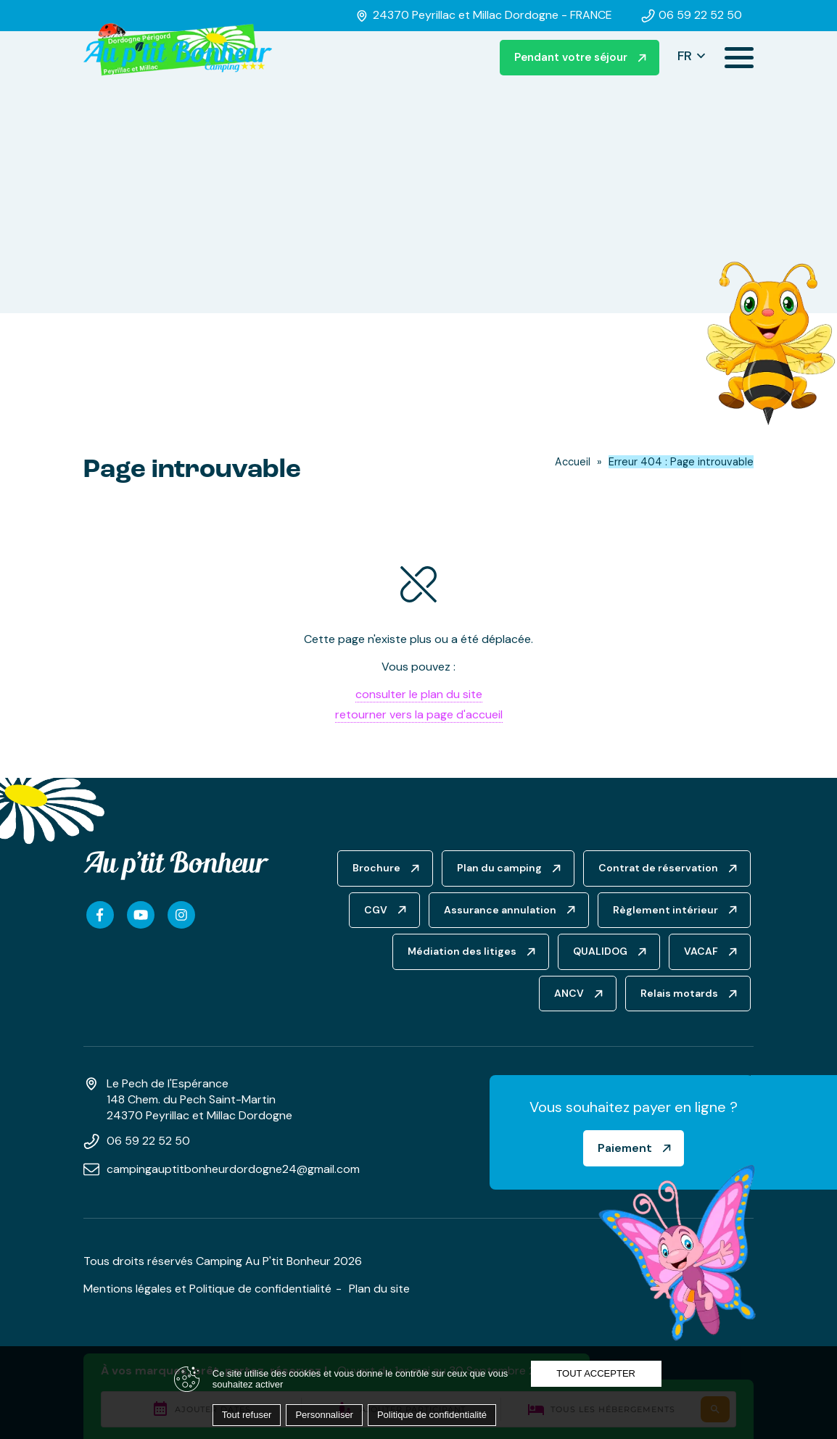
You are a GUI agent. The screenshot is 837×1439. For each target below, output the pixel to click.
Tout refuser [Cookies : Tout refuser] (247, 1414)
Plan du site (379, 1288)
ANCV (569, 993)
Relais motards (679, 993)
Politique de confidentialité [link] (432, 1414)
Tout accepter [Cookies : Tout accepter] (595, 1373)
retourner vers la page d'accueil (419, 714)
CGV (375, 909)
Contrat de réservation (658, 867)
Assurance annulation (500, 909)
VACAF (701, 951)
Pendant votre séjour (570, 57)
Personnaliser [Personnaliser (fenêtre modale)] (324, 1414)
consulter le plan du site (418, 694)
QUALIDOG (600, 951)
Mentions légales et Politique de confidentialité (207, 1288)
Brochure (376, 867)
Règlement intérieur (665, 909)
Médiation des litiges (462, 951)
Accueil (572, 461)
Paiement (625, 1148)
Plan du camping (499, 867)
